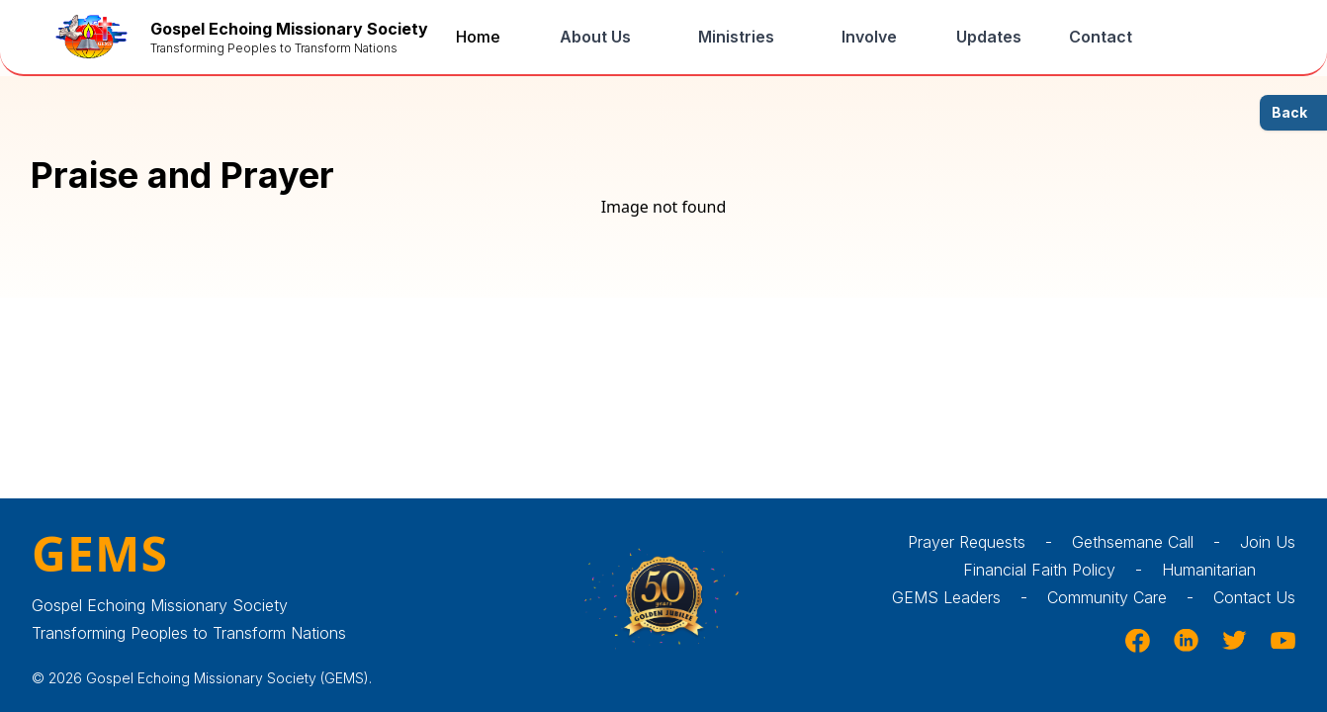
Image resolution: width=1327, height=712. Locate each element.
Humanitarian (1228, 569)
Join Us (1267, 542)
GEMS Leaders (969, 597)
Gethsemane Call (1156, 542)
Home (478, 36)
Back (1289, 112)
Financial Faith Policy (1062, 569)
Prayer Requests (990, 542)
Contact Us (1254, 597)
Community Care (1130, 597)
